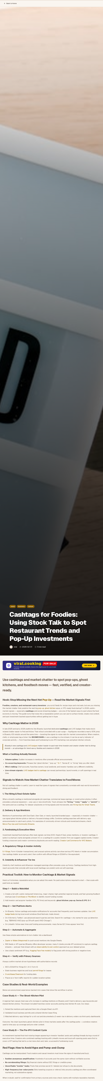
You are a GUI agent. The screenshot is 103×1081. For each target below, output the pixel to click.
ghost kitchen (50, 708)
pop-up (41, 708)
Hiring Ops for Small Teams (84, 805)
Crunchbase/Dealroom (14, 974)
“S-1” (59, 763)
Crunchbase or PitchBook (26, 897)
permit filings (38, 970)
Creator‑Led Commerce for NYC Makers (76, 840)
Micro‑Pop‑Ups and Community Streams (18, 824)
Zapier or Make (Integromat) (16, 940)
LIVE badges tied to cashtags (35, 770)
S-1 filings (6, 851)
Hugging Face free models (40, 951)
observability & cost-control (48, 947)
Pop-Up (46, 699)
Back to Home (10, 3)
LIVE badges (32, 746)
